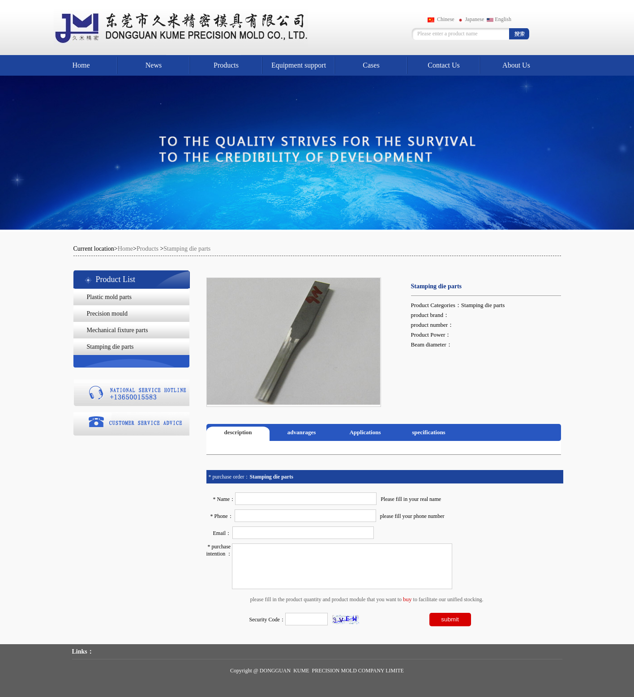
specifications (428, 432)
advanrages (301, 432)
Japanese (470, 19)
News (154, 65)
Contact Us (444, 65)
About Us (516, 65)
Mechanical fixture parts (117, 330)
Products (226, 65)
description (238, 432)
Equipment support (298, 65)
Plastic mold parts (109, 297)
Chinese (441, 19)
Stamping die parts (186, 248)
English (499, 19)
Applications (365, 432)
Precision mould (107, 313)
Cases (371, 65)
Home (81, 65)
